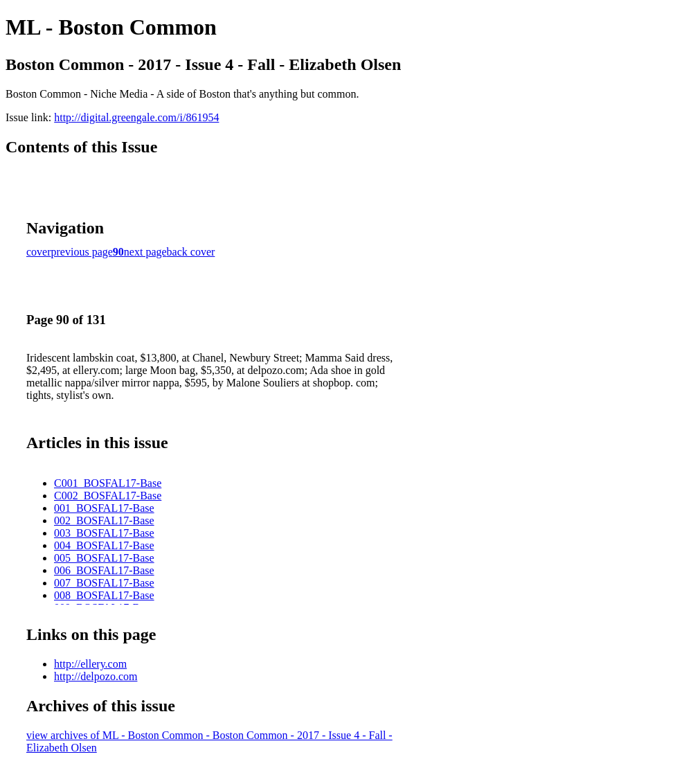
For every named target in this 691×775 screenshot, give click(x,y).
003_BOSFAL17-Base (104, 533)
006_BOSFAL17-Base (104, 570)
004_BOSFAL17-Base (104, 545)
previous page (82, 252)
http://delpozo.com (95, 676)
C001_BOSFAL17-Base (107, 483)
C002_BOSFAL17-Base (107, 495)
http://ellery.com (90, 664)
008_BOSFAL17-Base (104, 595)
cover (38, 252)
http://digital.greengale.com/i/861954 (136, 117)
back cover (191, 252)
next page (145, 252)
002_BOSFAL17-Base (104, 520)
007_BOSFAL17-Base (104, 583)
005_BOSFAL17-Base (104, 558)
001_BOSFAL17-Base (104, 508)
